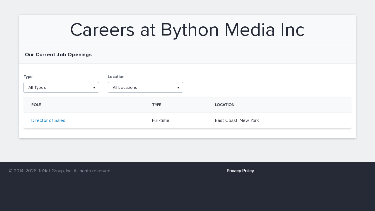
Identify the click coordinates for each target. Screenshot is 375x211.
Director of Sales (48, 120)
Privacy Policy (240, 171)
